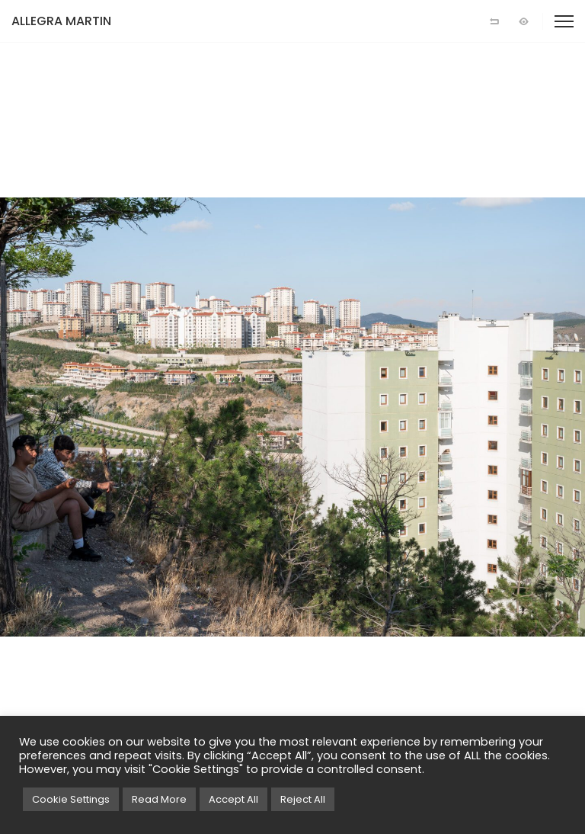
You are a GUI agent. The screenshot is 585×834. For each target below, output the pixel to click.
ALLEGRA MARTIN (61, 21)
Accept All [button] (233, 799)
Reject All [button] (302, 799)
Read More (159, 799)
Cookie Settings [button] (71, 799)
